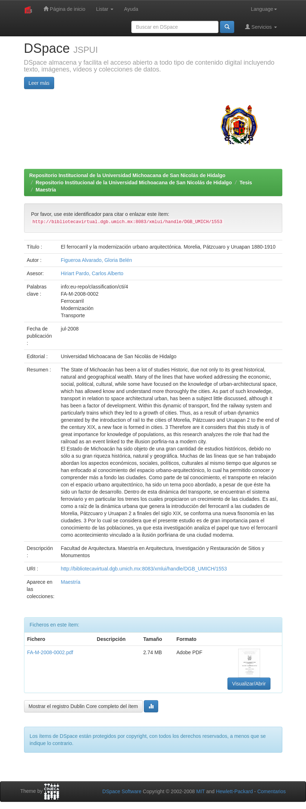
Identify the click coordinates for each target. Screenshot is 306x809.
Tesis (246, 182)
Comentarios (271, 791)
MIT (200, 791)
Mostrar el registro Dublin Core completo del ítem (83, 706)
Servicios (261, 27)
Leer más (39, 83)
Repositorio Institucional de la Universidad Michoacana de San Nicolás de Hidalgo (127, 175)
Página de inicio (64, 9)
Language (264, 9)
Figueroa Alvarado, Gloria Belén (96, 260)
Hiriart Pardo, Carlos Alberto (92, 273)
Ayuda (131, 9)
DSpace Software (121, 791)
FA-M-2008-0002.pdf (50, 652)
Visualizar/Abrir (249, 684)
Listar (104, 9)
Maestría (46, 190)
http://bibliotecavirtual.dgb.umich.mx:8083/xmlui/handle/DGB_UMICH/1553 (144, 569)
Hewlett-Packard (234, 791)
